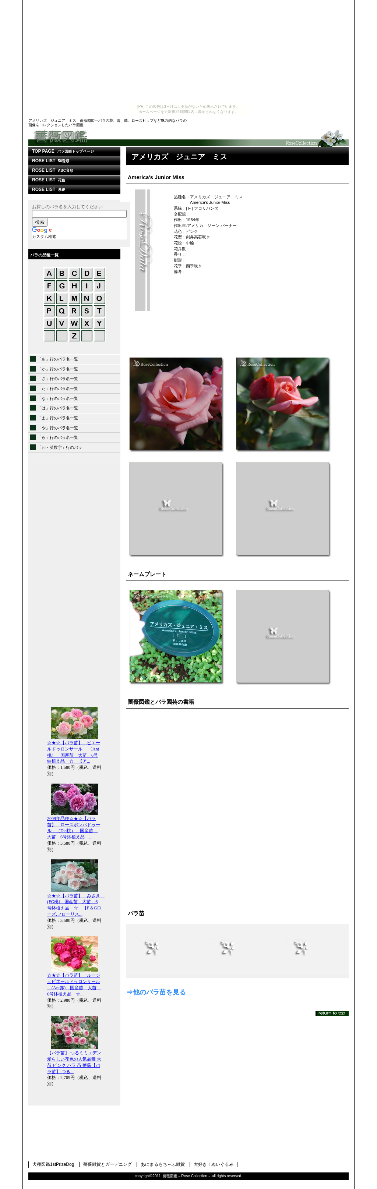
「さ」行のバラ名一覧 (58, 378)
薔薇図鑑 (188, 138)
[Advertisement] (188, 51)
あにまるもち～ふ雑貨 (163, 1164)
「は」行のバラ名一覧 (58, 408)
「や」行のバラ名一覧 (58, 428)
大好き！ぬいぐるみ (213, 1164)
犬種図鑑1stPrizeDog (53, 1164)
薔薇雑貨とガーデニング (107, 1164)
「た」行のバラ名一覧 (58, 388)
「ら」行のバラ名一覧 (58, 437)
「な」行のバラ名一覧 (58, 398)
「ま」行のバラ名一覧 (58, 418)
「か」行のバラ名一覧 (58, 369)
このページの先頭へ (332, 1013)
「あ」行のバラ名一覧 (58, 359)
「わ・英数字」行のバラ (60, 447)
